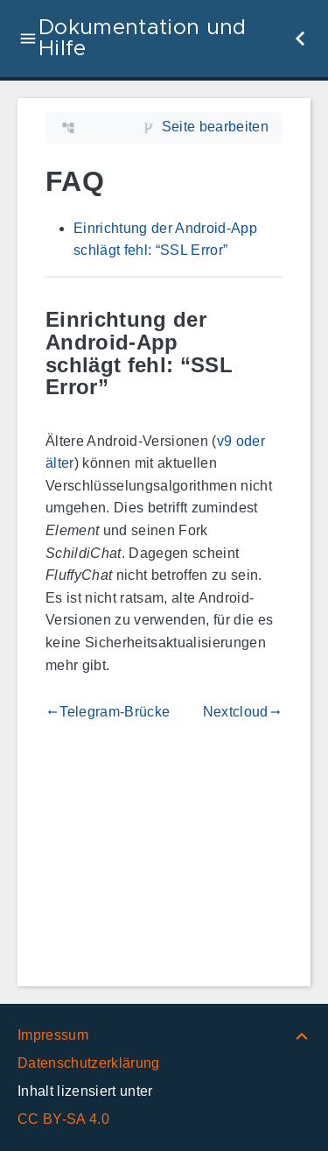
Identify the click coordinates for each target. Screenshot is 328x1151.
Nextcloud (243, 712)
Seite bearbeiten (215, 126)
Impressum (52, 1034)
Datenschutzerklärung (88, 1063)
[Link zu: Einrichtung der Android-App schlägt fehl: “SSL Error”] (269, 353)
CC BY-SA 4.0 (63, 1119)
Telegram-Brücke (107, 712)
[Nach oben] (302, 1034)
